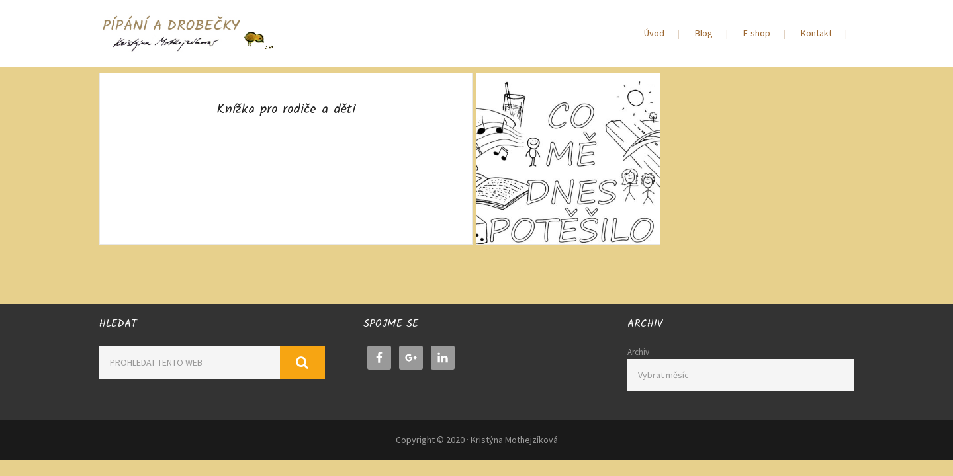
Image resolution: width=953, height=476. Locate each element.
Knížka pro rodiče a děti (285, 109)
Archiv (638, 352)
